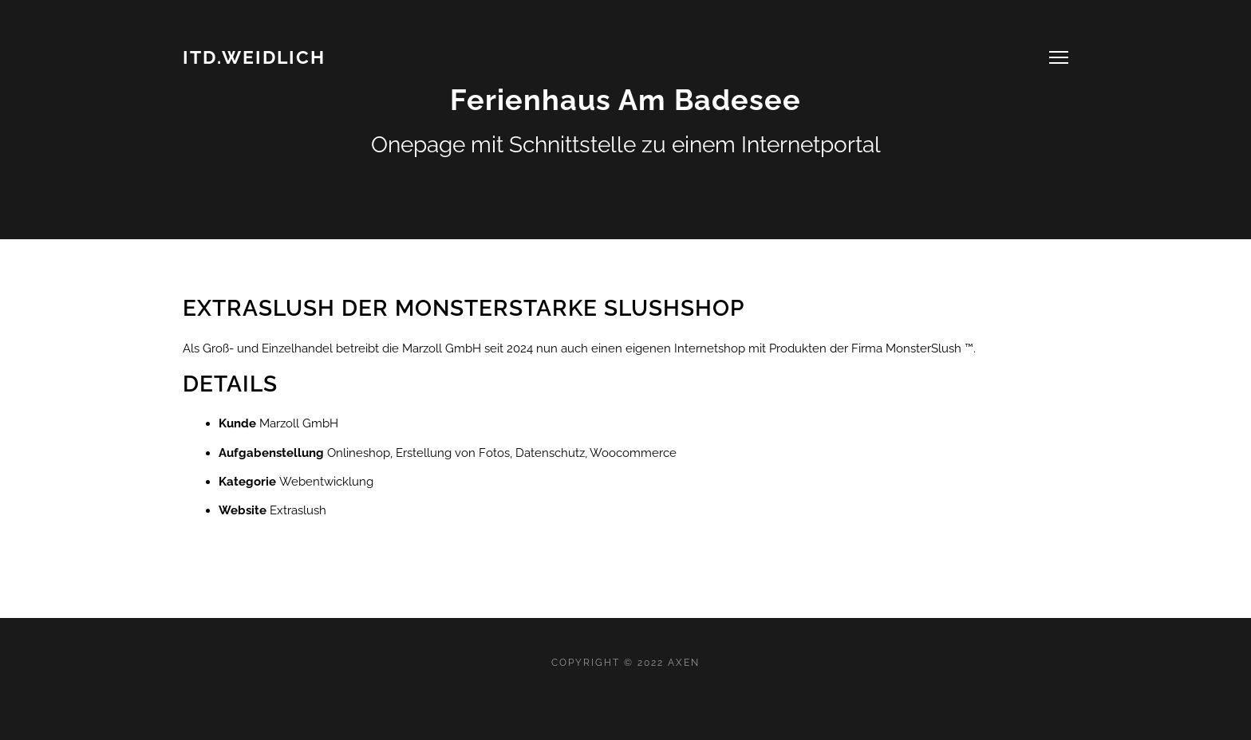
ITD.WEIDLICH (254, 57)
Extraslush (298, 510)
